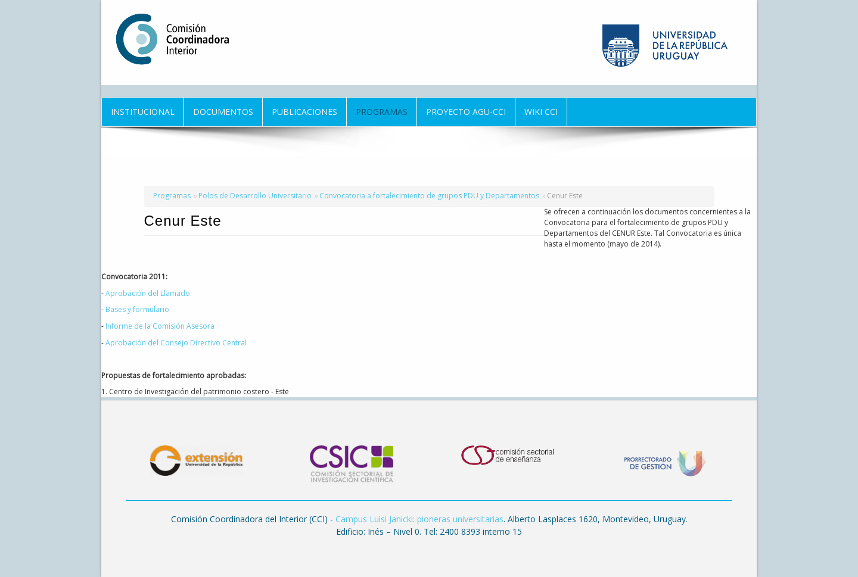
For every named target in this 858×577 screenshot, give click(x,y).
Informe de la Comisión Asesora (159, 326)
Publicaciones (304, 111)
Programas (382, 111)
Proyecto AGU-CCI (466, 111)
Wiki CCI (541, 111)
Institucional (143, 111)
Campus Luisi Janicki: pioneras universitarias (419, 519)
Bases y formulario (137, 309)
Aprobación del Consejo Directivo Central (176, 343)
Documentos (223, 111)
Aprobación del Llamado (147, 293)
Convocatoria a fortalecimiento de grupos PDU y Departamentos (429, 196)
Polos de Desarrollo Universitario (255, 196)
